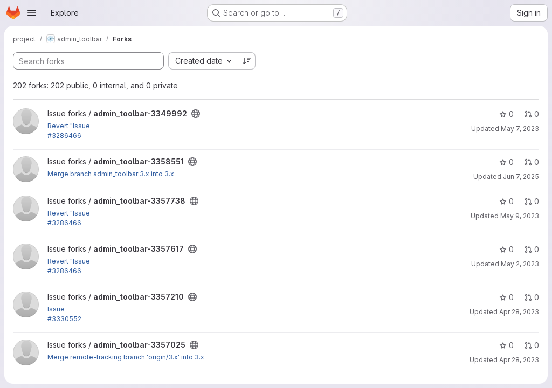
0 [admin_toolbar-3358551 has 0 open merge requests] (532, 162)
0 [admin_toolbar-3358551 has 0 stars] (506, 162)
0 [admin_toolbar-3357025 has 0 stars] (506, 345)
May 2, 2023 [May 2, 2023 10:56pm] (520, 264)
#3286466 (64, 135)
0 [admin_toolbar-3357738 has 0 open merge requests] (532, 201)
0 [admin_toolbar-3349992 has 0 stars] (506, 114)
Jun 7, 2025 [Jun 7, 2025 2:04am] (521, 176)
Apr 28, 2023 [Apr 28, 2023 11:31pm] (519, 312)
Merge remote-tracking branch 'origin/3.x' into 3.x (125, 357)
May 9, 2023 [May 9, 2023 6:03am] (519, 216)
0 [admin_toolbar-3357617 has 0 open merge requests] (532, 249)
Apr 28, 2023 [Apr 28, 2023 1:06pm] (519, 360)
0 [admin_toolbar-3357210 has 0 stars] (506, 297)
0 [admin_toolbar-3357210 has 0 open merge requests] (532, 297)
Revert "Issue (68, 126)
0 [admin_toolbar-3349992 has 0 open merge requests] (532, 114)
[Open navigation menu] (31, 13)
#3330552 (64, 319)
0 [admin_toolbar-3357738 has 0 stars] (506, 201)
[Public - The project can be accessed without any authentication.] (195, 113)
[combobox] (203, 61)
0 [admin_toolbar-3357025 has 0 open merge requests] (532, 345)
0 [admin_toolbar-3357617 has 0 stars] (506, 249)
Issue (56, 309)
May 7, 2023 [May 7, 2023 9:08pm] (520, 128)
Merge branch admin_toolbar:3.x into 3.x (110, 174)
